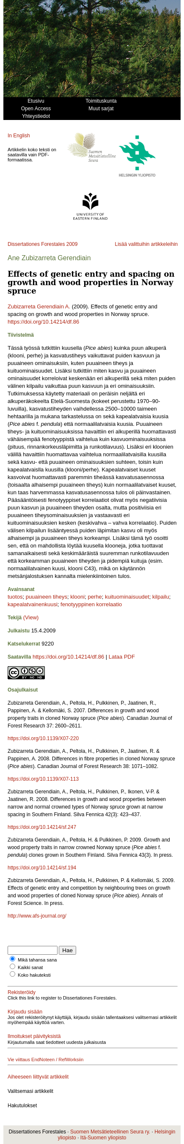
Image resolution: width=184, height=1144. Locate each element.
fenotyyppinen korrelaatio (91, 604)
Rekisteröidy (22, 992)
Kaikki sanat (30, 967)
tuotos (15, 597)
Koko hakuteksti (34, 975)
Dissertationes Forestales (36, 244)
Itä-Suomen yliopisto (103, 1138)
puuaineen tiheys (46, 597)
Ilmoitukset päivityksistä (34, 1036)
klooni (77, 597)
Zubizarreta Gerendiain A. (39, 306)
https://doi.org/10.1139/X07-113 (43, 779)
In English (19, 136)
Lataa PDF (122, 657)
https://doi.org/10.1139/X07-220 (43, 738)
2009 (72, 244)
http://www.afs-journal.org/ (37, 916)
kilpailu (160, 597)
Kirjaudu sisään (25, 1012)
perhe (95, 597)
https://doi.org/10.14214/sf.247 (42, 827)
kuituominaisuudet (127, 597)
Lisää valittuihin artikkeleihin (146, 244)
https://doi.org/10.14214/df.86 (43, 322)
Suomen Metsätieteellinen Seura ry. (110, 1132)
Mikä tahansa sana (37, 959)
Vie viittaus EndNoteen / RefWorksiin (45, 1059)
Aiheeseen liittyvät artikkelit (38, 1077)
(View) (31, 617)
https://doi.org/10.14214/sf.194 (42, 868)
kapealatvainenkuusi (33, 604)
